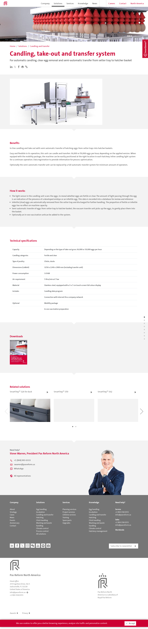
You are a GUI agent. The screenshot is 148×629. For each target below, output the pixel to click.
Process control (42, 531)
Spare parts (67, 520)
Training (66, 517)
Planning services (69, 509)
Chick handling (42, 520)
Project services (69, 512)
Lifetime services (69, 515)
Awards (13, 613)
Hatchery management (98, 531)
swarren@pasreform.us (24, 464)
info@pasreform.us (123, 515)
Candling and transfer (44, 515)
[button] (23, 66)
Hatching (39, 517)
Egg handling (41, 509)
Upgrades (66, 523)
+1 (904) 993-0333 (22, 460)
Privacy (25, 613)
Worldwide (119, 530)
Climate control (42, 528)
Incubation (40, 512)
